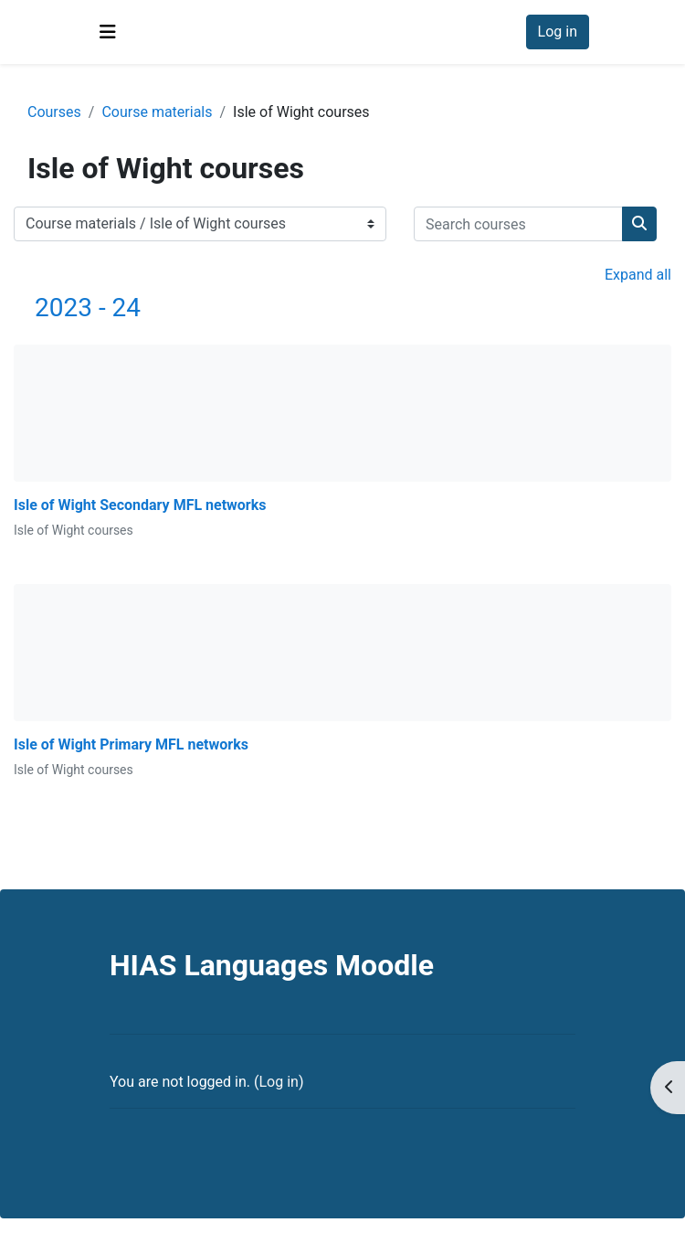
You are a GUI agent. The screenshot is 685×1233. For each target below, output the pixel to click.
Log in (557, 31)
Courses (54, 112)
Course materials (156, 112)
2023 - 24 (88, 307)
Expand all (638, 274)
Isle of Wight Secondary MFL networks (140, 505)
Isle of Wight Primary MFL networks (131, 744)
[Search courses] (518, 224)
